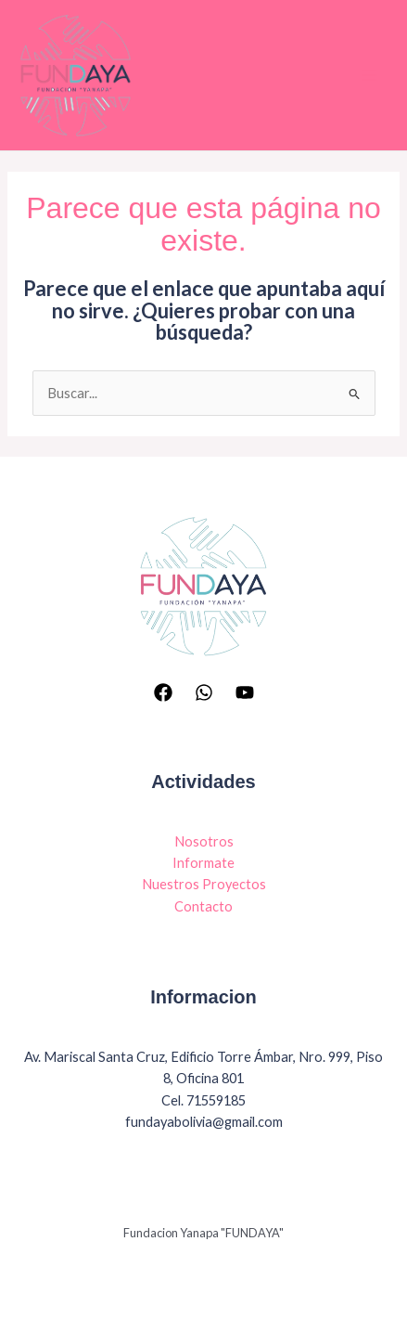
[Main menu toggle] (369, 75)
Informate (203, 863)
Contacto (203, 905)
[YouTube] (244, 691)
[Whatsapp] (204, 691)
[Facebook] (163, 691)
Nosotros (204, 840)
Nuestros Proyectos (204, 884)
